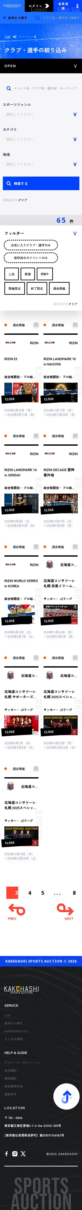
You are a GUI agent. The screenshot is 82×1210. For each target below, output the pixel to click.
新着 (28, 274)
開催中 (45, 274)
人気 (12, 274)
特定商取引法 (13, 1086)
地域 (6, 154)
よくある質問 (13, 1039)
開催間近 (15, 288)
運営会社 (10, 1094)
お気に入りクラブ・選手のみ (31, 245)
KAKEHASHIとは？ (16, 1031)
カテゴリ (10, 129)
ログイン (36, 6)
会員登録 (63, 6)
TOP (7, 37)
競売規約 (10, 1078)
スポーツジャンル (17, 104)
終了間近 (37, 288)
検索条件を (15, 200)
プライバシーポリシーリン (22, 1062)
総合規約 (10, 1070)
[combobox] (41, 114)
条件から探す (13, 1023)
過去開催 (59, 288)
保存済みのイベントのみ (31, 258)
